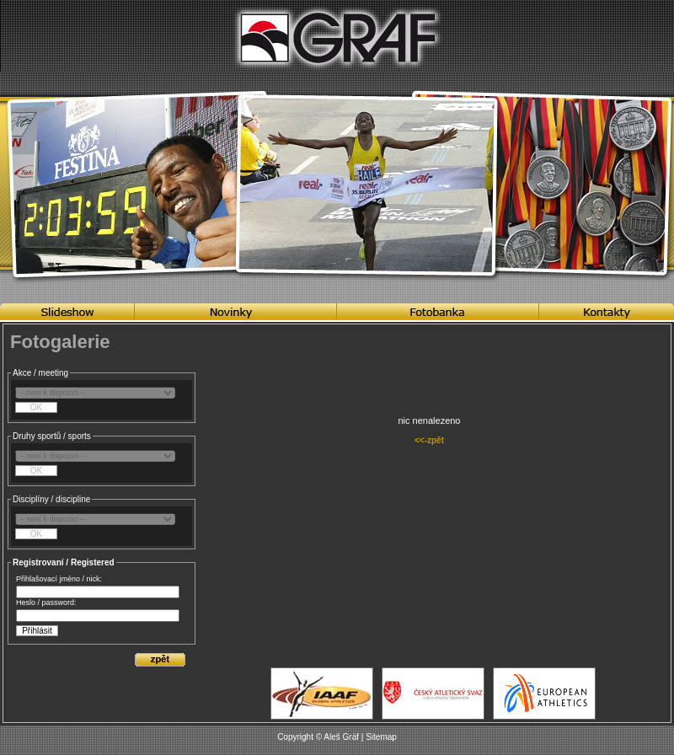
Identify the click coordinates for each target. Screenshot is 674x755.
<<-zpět (429, 440)
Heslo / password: (46, 602)
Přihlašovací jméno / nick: (59, 579)
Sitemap (381, 737)
